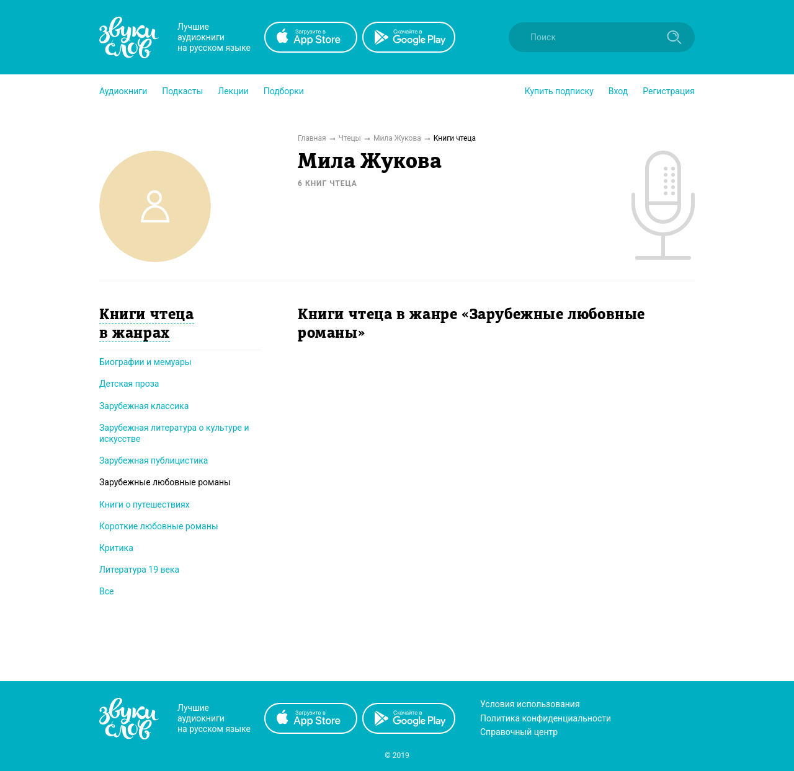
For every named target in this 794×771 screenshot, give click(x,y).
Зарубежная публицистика (153, 460)
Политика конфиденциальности (545, 718)
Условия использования (530, 704)
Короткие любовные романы (158, 526)
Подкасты (182, 91)
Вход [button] (618, 91)
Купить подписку (559, 91)
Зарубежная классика (144, 406)
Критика (116, 548)
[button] (123, 91)
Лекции (233, 91)
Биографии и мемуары (145, 362)
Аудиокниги (123, 91)
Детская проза (129, 384)
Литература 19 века (139, 570)
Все (106, 591)
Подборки (284, 91)
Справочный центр (519, 732)
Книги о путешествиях (144, 504)
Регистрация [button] (669, 91)
